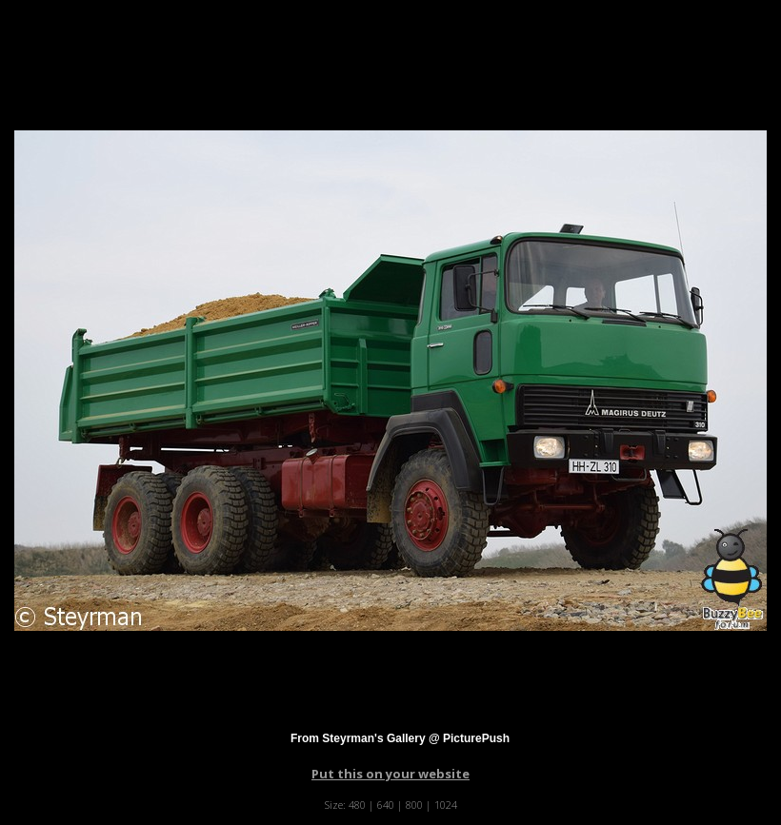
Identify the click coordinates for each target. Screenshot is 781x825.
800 (414, 804)
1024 (445, 804)
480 (357, 804)
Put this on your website (390, 773)
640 (385, 804)
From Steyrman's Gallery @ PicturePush (400, 738)
